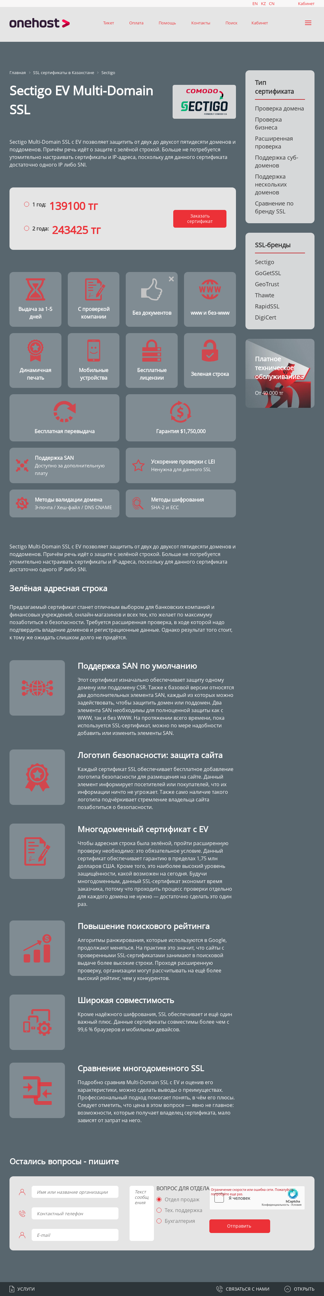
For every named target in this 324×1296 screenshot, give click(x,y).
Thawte (264, 295)
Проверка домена (279, 108)
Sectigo (264, 262)
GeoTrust (267, 284)
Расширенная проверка (274, 142)
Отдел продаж (182, 1199)
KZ (263, 3)
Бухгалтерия (180, 1220)
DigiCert (265, 317)
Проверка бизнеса (268, 123)
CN (272, 3)
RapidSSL (267, 306)
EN (255, 3)
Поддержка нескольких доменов (271, 184)
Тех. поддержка (183, 1210)
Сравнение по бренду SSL (274, 207)
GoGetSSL (268, 273)
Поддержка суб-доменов (276, 161)
